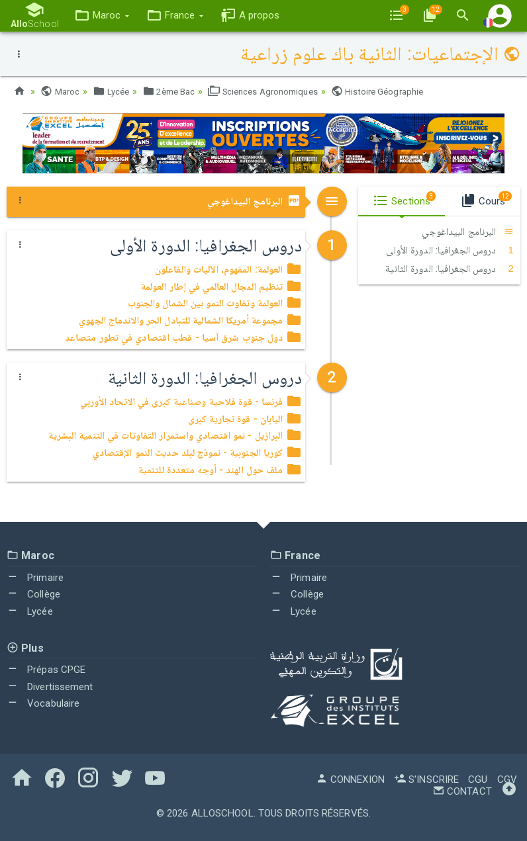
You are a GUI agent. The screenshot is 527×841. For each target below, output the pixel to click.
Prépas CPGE (46, 670)
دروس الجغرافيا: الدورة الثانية (449, 269)
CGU (477, 779)
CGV (507, 779)
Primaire (35, 578)
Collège (33, 594)
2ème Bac (174, 91)
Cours (486, 199)
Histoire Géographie (396, 91)
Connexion (350, 779)
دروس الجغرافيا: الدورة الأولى (450, 250)
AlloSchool (222, 813)
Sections (404, 199)
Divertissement (50, 687)
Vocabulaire (43, 703)
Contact (462, 791)
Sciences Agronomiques (275, 91)
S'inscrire (426, 779)
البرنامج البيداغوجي (254, 201)
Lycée (114, 91)
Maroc (60, 91)
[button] (98, 15)
